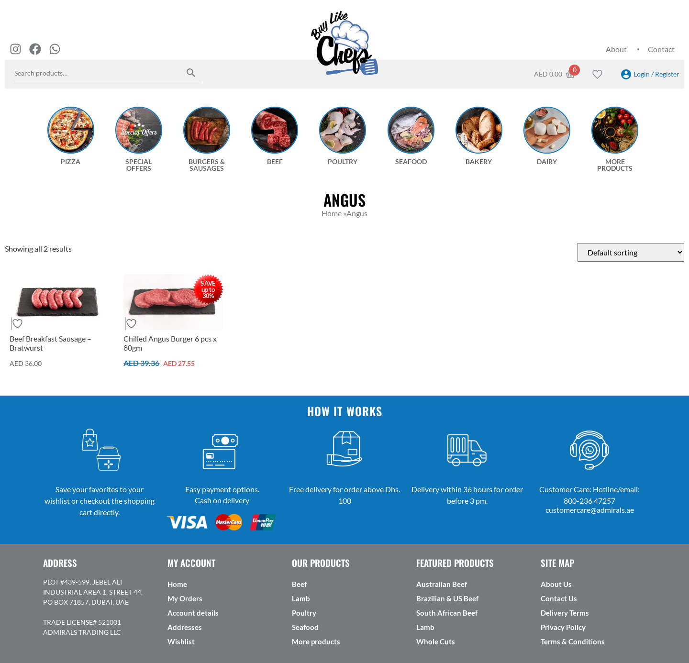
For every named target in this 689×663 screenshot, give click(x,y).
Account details (193, 612)
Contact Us (559, 598)
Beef (299, 584)
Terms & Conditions (573, 641)
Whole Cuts (435, 641)
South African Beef (447, 612)
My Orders (184, 598)
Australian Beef (441, 584)
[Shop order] (631, 252)
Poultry (304, 612)
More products (316, 641)
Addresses (184, 627)
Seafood (305, 627)
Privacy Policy (563, 627)
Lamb (301, 598)
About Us (556, 584)
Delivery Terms (565, 612)
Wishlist (181, 641)
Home (177, 584)
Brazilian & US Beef (447, 598)
